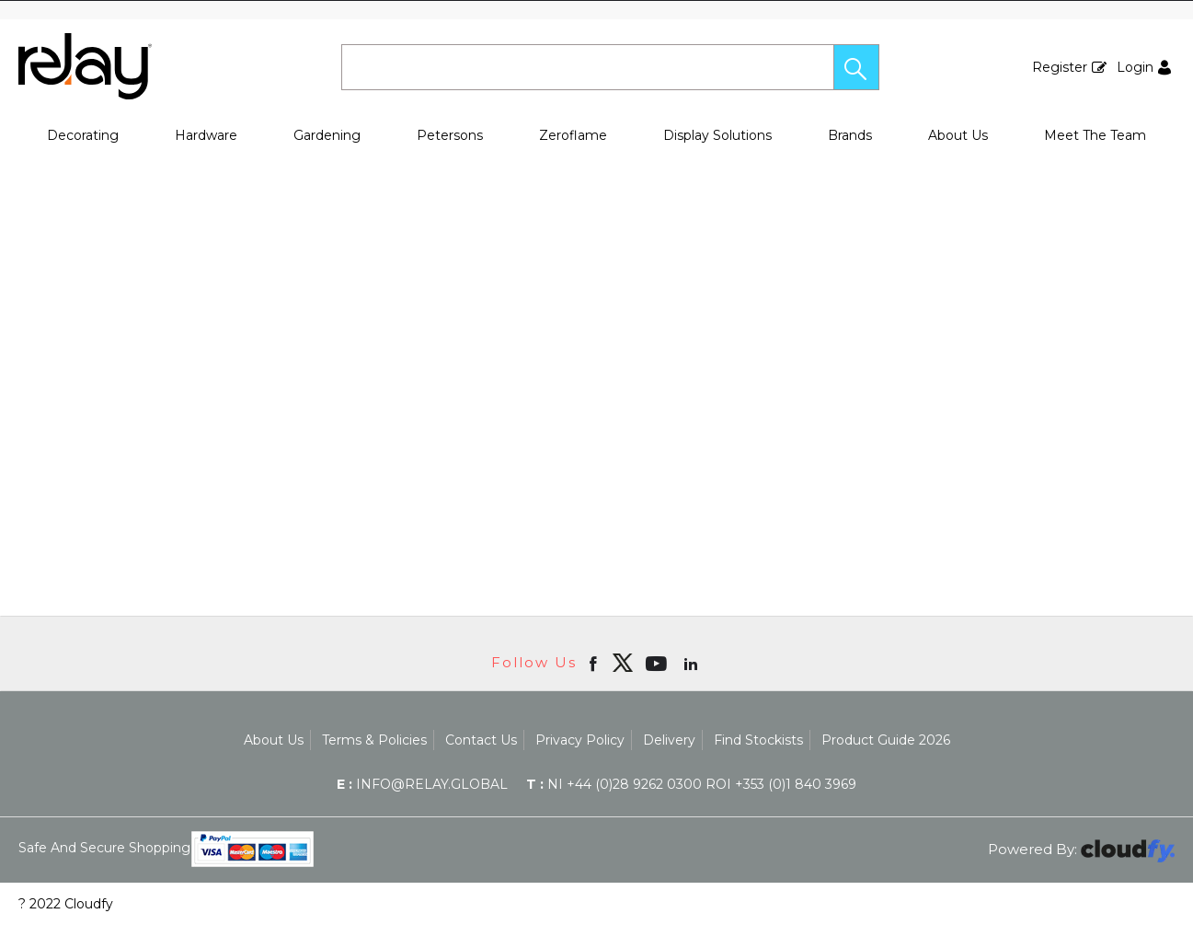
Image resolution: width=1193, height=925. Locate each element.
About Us (958, 135)
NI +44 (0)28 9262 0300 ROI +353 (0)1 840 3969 (691, 784)
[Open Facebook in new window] (595, 662)
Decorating (83, 135)
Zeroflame (573, 135)
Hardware (206, 135)
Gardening (327, 135)
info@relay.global (422, 784)
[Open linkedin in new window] (692, 662)
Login (1135, 67)
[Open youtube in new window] (658, 662)
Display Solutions (717, 135)
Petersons (450, 135)
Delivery (669, 740)
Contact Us (481, 740)
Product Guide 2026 (885, 740)
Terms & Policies (374, 740)
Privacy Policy (580, 740)
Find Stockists (758, 740)
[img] (623, 662)
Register (1059, 67)
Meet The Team (1095, 135)
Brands (850, 135)
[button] (856, 67)
